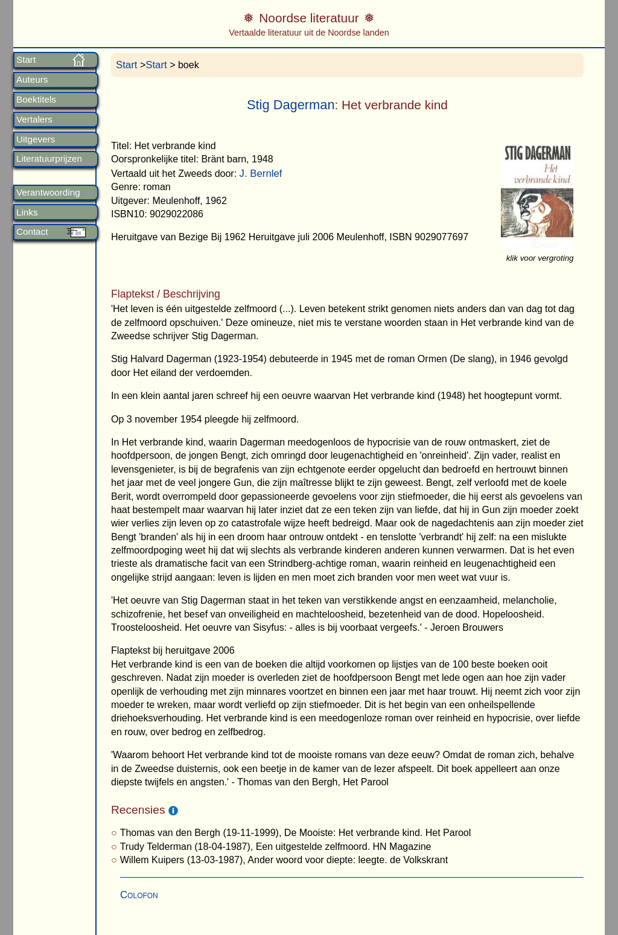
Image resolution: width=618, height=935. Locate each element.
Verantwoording (48, 192)
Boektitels (36, 99)
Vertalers (34, 119)
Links (26, 212)
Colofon (139, 895)
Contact (32, 232)
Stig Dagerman (291, 104)
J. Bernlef (261, 173)
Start (26, 60)
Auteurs (32, 80)
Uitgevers (35, 139)
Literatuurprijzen (49, 159)
